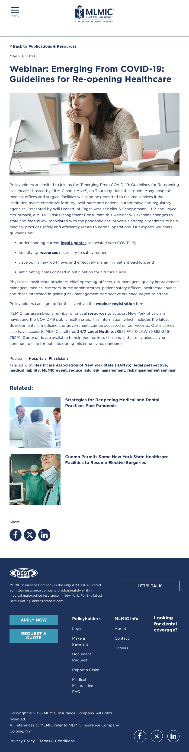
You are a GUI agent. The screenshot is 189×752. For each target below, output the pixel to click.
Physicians (58, 358)
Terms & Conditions (57, 741)
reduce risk (79, 370)
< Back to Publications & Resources (43, 46)
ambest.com (53, 601)
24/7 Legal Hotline (95, 331)
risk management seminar (151, 370)
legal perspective (150, 365)
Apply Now (34, 620)
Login (77, 628)
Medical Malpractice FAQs (82, 685)
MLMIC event (54, 370)
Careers (121, 648)
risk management (109, 370)
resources (48, 252)
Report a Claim (85, 670)
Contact (122, 638)
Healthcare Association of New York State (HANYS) (82, 365)
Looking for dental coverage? (166, 624)
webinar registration (115, 303)
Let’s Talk (150, 585)
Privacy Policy (22, 741)
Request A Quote (33, 635)
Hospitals (37, 358)
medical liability (25, 370)
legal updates (73, 243)
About (120, 628)
